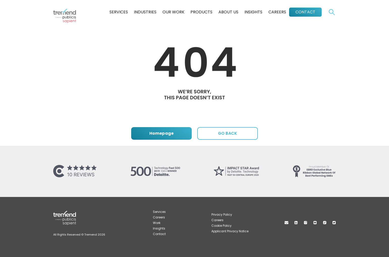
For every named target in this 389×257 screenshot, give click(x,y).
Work (156, 223)
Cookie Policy (221, 225)
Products (201, 12)
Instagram (305, 222)
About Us (228, 12)
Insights (253, 12)
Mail (286, 222)
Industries (145, 12)
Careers (277, 12)
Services (118, 12)
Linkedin (296, 222)
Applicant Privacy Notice (229, 231)
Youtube (315, 222)
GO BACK (227, 133)
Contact (305, 12)
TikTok (324, 222)
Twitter (334, 222)
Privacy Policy (221, 214)
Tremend (67, 11)
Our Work (173, 12)
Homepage (161, 133)
